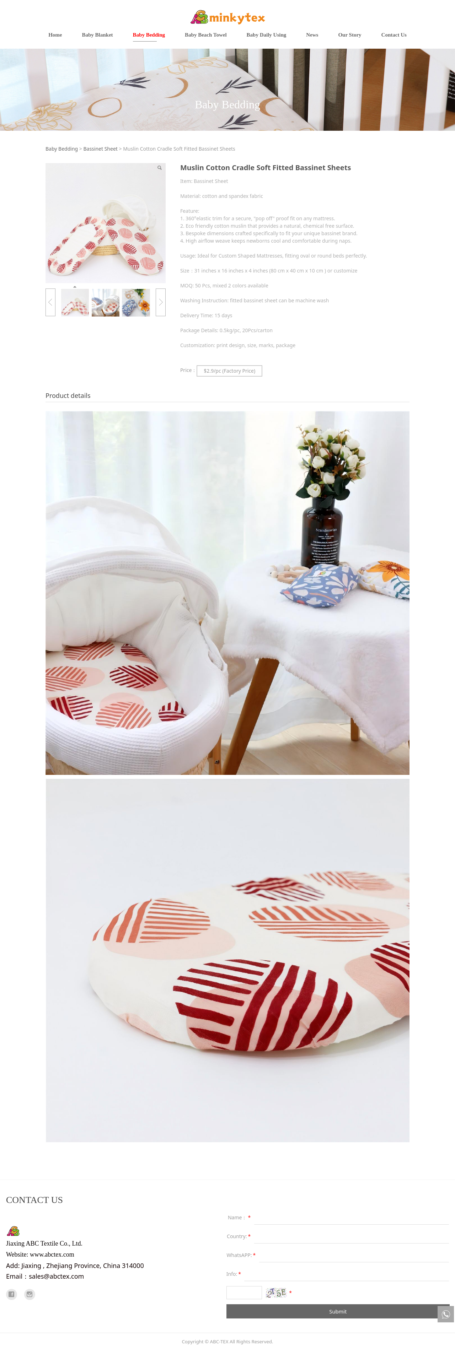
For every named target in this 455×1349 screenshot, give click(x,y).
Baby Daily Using (267, 35)
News (312, 35)
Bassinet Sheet (100, 148)
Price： (188, 370)
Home (55, 35)
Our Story (349, 35)
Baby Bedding (149, 35)
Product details (68, 395)
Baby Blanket (97, 35)
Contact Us (394, 35)
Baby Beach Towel (206, 35)
